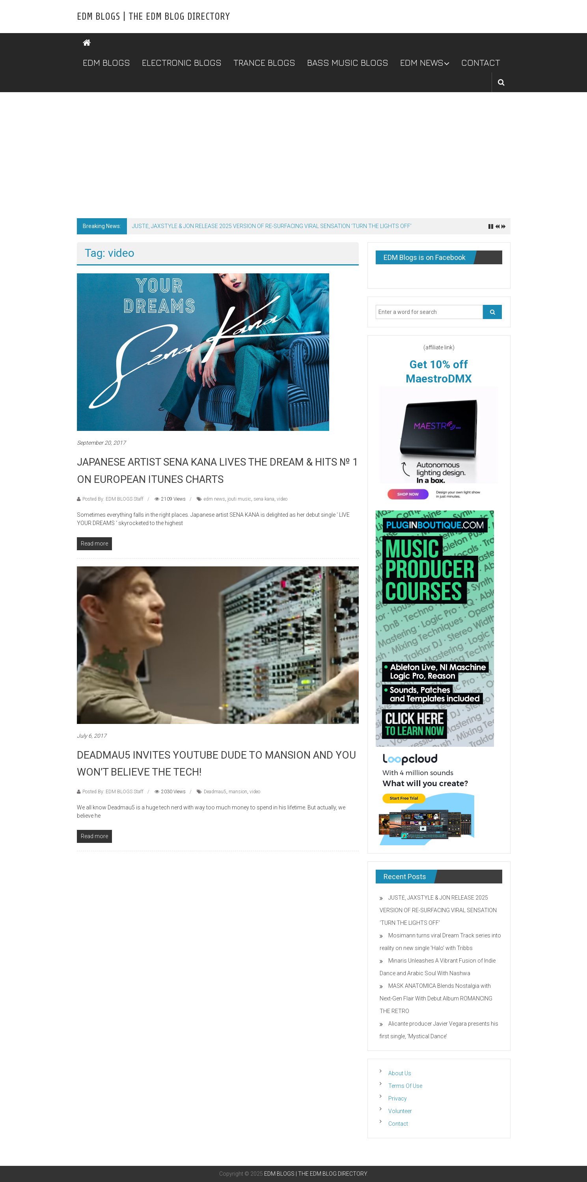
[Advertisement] (293, 151)
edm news (214, 499)
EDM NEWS (422, 63)
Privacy (397, 1098)
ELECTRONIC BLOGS (182, 63)
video (282, 499)
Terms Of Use (405, 1086)
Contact (398, 1124)
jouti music (239, 499)
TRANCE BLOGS (264, 63)
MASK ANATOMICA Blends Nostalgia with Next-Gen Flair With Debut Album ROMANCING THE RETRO (436, 998)
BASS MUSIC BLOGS (347, 63)
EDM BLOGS (106, 63)
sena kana (263, 499)
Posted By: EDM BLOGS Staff (112, 499)
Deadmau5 (215, 791)
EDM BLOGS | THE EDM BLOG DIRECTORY (153, 16)
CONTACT (480, 63)
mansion (238, 791)
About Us (399, 1073)
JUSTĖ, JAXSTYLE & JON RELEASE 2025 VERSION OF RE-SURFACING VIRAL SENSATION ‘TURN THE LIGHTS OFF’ (272, 226)
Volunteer (400, 1111)
